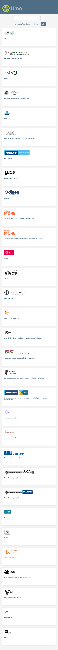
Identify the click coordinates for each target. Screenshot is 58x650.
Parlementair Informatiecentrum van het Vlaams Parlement (24, 378)
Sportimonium (9, 298)
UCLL (6, 258)
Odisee (6, 198)
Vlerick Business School (12, 598)
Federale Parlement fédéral (13, 58)
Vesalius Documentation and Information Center (20, 358)
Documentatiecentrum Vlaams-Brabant (17, 578)
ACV (5, 38)
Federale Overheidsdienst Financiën (16, 98)
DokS (6, 538)
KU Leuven (8, 158)
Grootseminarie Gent (11, 418)
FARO (6, 78)
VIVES (6, 278)
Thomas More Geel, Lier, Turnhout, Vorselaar (19, 218)
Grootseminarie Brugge (12, 438)
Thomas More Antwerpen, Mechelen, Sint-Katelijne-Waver (23, 238)
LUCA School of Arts (11, 178)
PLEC (6, 637)
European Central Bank (12, 458)
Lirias (6, 518)
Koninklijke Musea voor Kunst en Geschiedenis (20, 138)
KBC (5, 118)
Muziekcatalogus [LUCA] (12, 478)
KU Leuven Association (22, 24)
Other (36, 24)
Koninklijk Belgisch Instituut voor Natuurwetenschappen (23, 338)
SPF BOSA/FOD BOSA (11, 318)
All (43, 24)
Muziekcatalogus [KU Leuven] (14, 498)
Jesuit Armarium (9, 558)
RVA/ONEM (8, 618)
